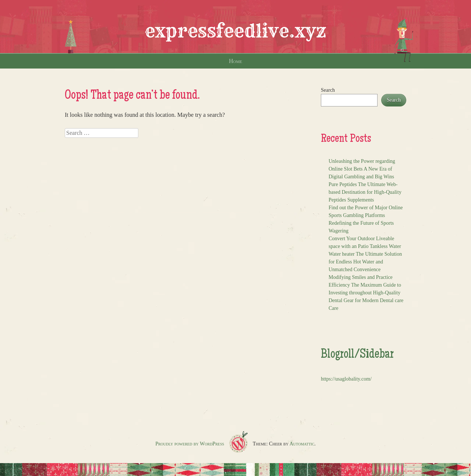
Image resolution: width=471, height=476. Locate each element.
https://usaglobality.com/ (346, 379)
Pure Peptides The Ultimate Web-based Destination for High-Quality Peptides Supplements (365, 192)
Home (235, 61)
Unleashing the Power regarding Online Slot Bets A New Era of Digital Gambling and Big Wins (362, 168)
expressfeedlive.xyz (235, 31)
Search (328, 90)
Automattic (302, 444)
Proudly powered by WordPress (189, 444)
